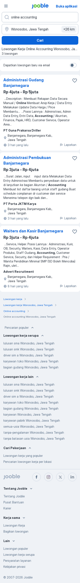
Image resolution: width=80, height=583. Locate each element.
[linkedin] (72, 477)
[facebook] (36, 477)
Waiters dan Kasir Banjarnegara (33, 231)
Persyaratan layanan (17, 560)
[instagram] (48, 477)
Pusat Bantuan (13, 502)
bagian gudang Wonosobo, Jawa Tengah (30, 367)
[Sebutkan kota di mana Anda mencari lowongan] (40, 29)
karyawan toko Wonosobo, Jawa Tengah (30, 361)
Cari (40, 40)
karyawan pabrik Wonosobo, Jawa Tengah (31, 420)
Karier (7, 508)
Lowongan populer (15, 548)
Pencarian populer (20, 328)
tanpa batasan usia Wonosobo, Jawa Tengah (34, 438)
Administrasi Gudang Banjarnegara (23, 83)
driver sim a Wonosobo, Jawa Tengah (28, 355)
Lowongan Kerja (14, 525)
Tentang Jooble (14, 496)
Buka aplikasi (66, 6)
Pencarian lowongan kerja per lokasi (27, 461)
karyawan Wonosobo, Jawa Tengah (27, 414)
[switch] (73, 65)
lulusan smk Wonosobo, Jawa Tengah (28, 349)
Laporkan (68, 145)
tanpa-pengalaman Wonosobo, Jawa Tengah (33, 432)
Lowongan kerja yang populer (23, 455)
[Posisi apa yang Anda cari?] (40, 17)
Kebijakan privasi (14, 566)
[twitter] (60, 477)
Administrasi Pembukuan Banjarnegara (27, 160)
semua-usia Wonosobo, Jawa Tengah (28, 426)
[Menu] (6, 6)
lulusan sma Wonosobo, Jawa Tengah (28, 343)
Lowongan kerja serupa (19, 554)
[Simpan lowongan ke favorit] (75, 80)
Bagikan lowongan (15, 531)
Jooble (28, 577)
